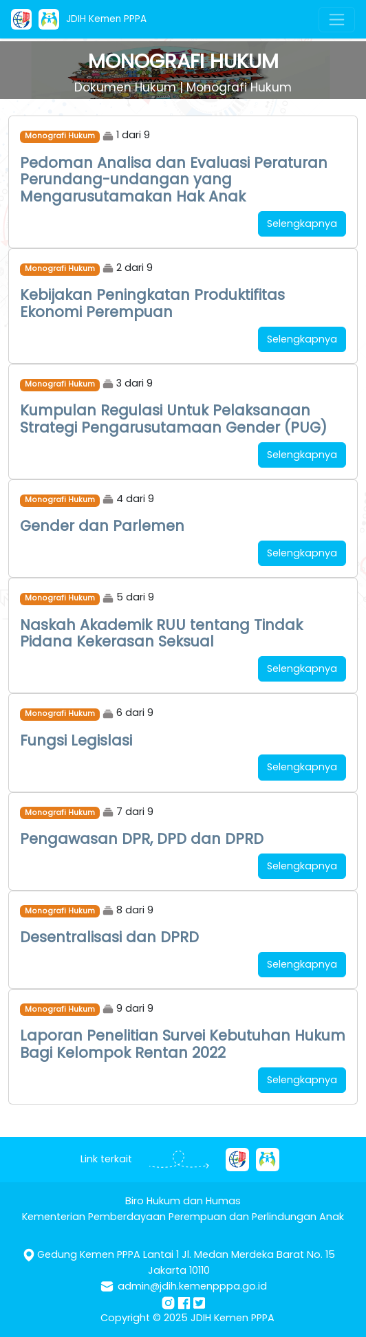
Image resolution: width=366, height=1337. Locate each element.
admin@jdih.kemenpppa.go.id (192, 1286)
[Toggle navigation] (337, 19)
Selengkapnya (302, 223)
